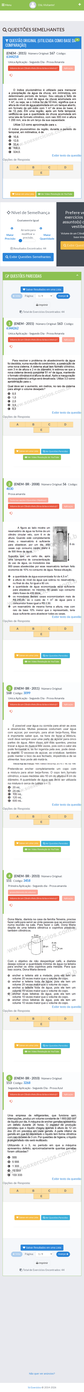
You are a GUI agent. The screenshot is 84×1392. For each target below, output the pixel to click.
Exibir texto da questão (66, 155)
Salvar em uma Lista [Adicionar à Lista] (23, 194)
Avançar (63, 296)
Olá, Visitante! (42, 5)
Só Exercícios (34, 1387)
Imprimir (42, 304)
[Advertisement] (42, 1328)
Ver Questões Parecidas (55, 451)
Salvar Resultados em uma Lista (42, 289)
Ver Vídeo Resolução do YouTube (55, 194)
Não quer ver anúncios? (42, 1373)
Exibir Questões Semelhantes (28, 257)
